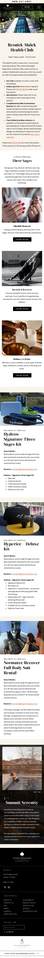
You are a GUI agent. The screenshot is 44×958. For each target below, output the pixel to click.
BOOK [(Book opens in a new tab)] (27, 7)
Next (41, 19)
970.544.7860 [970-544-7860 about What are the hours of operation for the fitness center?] (20, 89)
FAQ (5, 905)
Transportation (30, 911)
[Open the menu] (39, 7)
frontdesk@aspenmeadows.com (24, 469)
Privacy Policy (29, 903)
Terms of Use (28, 905)
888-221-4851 (8, 882)
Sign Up (8, 932)
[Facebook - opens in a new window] (5, 887)
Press (6, 908)
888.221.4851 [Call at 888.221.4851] (22, 1)
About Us (8, 900)
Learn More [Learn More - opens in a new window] (22, 239)
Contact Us (9, 903)
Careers (7, 911)
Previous (2, 19)
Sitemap (26, 908)
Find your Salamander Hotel (22, 953)
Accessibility (28, 900)
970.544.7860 (16, 143)
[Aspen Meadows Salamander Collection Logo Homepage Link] (8, 7)
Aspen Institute (10, 914)
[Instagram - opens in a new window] (8, 887)
